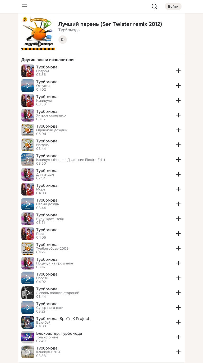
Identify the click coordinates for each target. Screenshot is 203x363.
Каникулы (44, 101)
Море (40, 189)
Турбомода (46, 67)
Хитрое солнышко (51, 115)
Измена (42, 145)
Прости (42, 278)
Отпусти (43, 86)
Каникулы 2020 (49, 352)
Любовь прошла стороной (57, 293)
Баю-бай (43, 322)
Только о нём (47, 337)
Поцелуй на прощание (54, 263)
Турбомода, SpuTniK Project (62, 319)
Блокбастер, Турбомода (59, 333)
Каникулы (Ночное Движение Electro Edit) (70, 160)
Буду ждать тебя (50, 219)
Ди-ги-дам (45, 174)
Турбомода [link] (69, 29)
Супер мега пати (49, 308)
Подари (42, 71)
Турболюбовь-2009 (52, 248)
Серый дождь (47, 204)
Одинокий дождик (51, 130)
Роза (40, 234)
